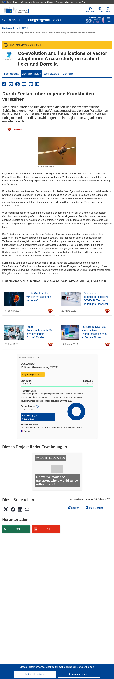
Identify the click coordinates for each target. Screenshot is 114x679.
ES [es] (17, 84)
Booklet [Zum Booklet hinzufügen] (73, 507)
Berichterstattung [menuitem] (51, 74)
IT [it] (30, 84)
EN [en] (11, 84)
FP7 (24, 28)
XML (18, 529)
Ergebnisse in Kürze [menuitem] (31, 74)
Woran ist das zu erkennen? (71, 2)
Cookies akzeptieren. (35, 674)
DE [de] (4, 84)
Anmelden (90, 9)
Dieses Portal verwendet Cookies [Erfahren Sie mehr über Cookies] (37, 667)
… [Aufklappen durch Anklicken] (17, 28)
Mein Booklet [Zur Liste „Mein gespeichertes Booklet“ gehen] (94, 507)
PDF (48, 529)
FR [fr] (24, 84)
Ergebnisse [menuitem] (68, 74)
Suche (108, 9)
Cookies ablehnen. (79, 674)
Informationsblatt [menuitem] (11, 74)
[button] (99, 10)
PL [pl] (37, 84)
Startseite (7, 28)
